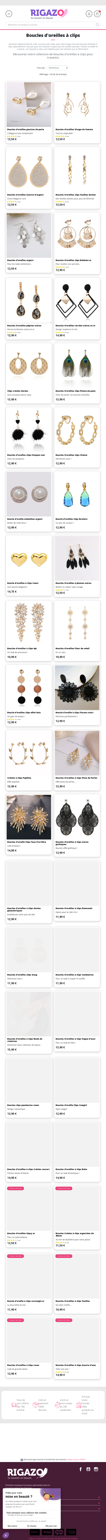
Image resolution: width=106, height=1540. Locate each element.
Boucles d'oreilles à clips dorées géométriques (24, 909)
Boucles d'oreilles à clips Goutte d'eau (76, 1365)
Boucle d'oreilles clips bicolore (71, 519)
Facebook (80, 1469)
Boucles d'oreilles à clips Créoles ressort (28, 1169)
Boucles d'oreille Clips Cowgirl (71, 1105)
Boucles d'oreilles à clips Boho (71, 1169)
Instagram (96, 1469)
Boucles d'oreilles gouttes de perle (25, 129)
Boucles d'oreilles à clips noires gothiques (72, 843)
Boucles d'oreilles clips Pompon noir (26, 455)
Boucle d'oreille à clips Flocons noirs (74, 712)
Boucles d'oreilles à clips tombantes (75, 974)
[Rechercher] (53, 24)
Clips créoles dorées (17, 391)
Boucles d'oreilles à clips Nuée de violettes (24, 1039)
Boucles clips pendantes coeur (23, 1105)
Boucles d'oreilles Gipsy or (21, 1233)
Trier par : (41, 67)
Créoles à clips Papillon (19, 778)
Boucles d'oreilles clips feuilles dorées (76, 194)
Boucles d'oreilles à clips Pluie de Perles (76, 778)
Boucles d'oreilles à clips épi (22, 648)
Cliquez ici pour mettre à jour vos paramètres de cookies (53, 1538)
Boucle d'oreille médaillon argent (25, 519)
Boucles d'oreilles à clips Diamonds (74, 908)
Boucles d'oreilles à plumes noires (73, 583)
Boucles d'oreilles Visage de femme (74, 129)
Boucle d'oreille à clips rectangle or (25, 1301)
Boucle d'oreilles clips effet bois (24, 712)
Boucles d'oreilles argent (20, 260)
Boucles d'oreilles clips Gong (22, 974)
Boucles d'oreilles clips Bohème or (73, 260)
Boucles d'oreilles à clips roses (23, 1365)
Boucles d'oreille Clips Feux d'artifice (26, 842)
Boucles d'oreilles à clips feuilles (73, 1301)
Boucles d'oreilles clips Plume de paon (76, 391)
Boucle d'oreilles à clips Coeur (23, 583)
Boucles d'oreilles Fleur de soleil (72, 648)
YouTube (88, 1469)
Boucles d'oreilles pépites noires (24, 325)
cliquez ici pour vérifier (76, 1459)
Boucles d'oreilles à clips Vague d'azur (76, 1038)
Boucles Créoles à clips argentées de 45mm (75, 1234)
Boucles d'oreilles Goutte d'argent (25, 194)
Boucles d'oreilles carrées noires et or (75, 325)
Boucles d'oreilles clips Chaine (71, 455)
